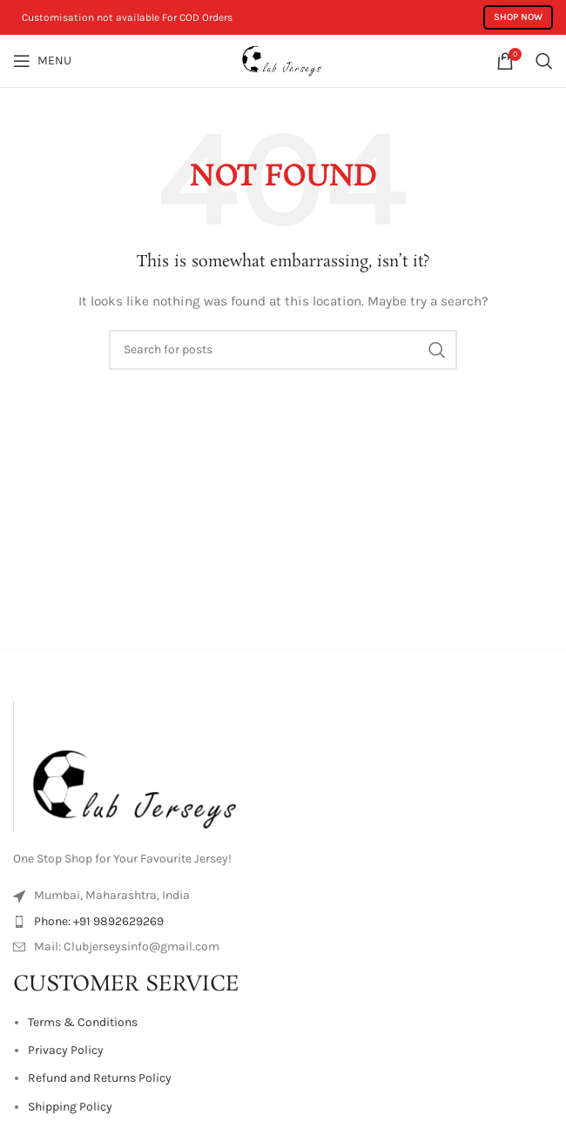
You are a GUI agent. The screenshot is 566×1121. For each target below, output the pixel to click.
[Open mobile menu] (42, 61)
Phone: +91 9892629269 (99, 921)
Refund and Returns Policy (100, 1078)
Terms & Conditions (83, 1022)
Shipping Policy (70, 1106)
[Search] (544, 61)
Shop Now (518, 17)
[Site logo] (283, 59)
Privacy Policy (66, 1050)
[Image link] (143, 765)
